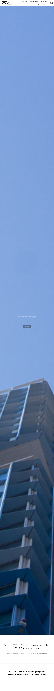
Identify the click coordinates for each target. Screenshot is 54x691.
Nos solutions (44, 1)
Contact (45, 5)
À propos (33, 5)
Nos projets (24, 1)
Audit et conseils (34, 1)
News (39, 5)
